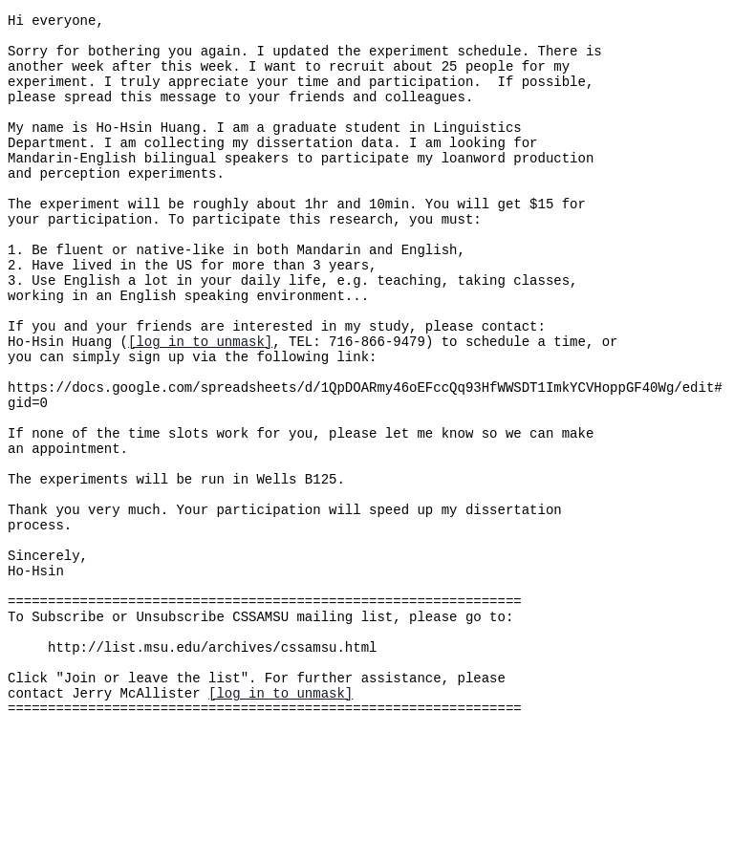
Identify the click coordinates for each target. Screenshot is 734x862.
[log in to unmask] (200, 404)
